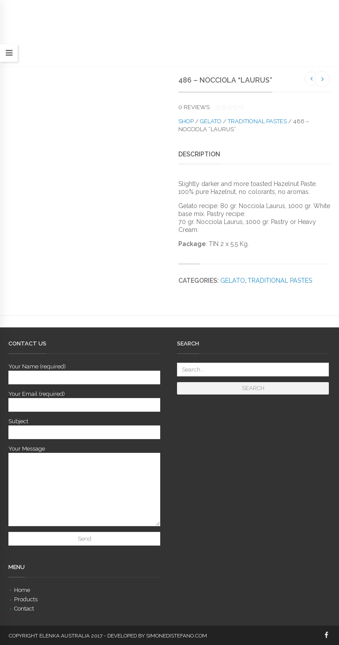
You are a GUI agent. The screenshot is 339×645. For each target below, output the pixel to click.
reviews (194, 107)
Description (199, 154)
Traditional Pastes (257, 121)
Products (26, 599)
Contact (24, 608)
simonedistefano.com (176, 636)
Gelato (211, 121)
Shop (186, 121)
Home (22, 590)
